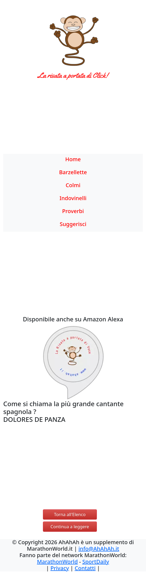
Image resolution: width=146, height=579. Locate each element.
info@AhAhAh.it (99, 548)
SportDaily (95, 561)
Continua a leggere (69, 527)
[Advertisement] (73, 120)
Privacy (59, 568)
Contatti (85, 568)
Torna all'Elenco (70, 514)
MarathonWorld (57, 561)
